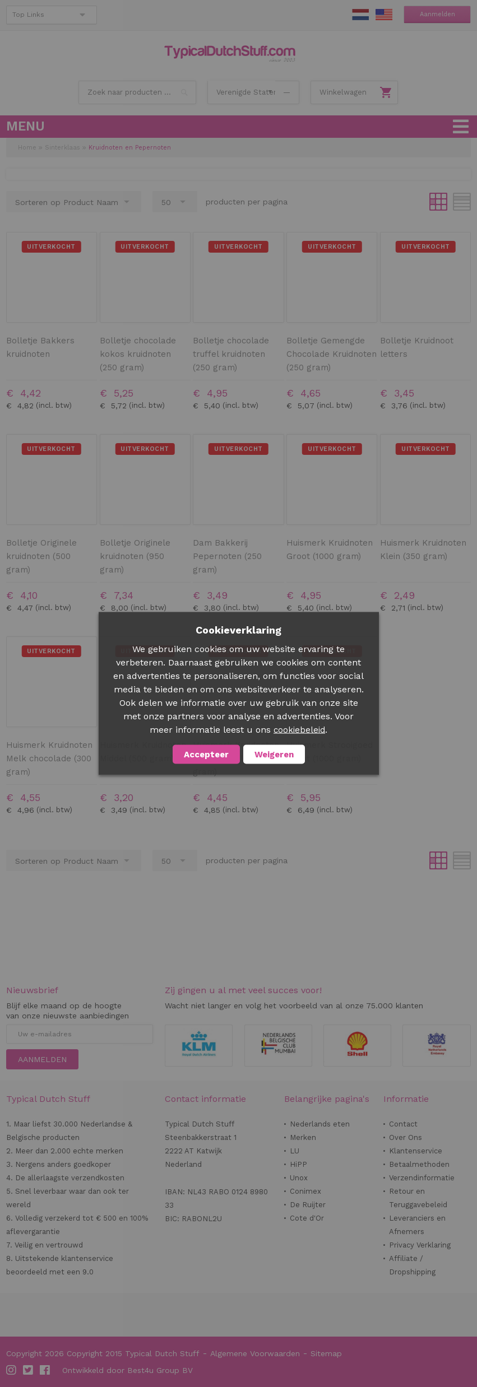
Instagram (11, 1370)
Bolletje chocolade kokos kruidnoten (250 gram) (138, 354)
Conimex (305, 1191)
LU (294, 1151)
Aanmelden (437, 14)
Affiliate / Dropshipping (412, 1265)
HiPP (298, 1164)
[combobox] (137, 92)
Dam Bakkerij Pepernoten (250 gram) (227, 556)
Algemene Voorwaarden (255, 1353)
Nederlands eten (320, 1124)
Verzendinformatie (422, 1178)
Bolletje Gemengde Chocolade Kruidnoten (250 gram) (331, 354)
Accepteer (206, 755)
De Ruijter (308, 1204)
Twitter (28, 1370)
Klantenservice (415, 1151)
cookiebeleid (299, 730)
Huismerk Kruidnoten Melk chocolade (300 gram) (49, 758)
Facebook (45, 1370)
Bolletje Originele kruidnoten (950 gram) (135, 556)
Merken (303, 1137)
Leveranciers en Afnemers (417, 1225)
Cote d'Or (307, 1218)
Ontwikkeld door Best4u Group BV (127, 1370)
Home (27, 147)
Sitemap (326, 1353)
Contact (403, 1124)
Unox (299, 1178)
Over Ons (405, 1137)
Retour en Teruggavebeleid (418, 1198)
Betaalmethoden (419, 1164)
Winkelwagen (343, 92)
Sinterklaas (62, 147)
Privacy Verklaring (420, 1245)
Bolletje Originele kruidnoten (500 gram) (41, 556)
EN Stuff (384, 14)
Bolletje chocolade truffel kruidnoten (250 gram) (231, 354)
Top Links (28, 14)
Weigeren (274, 755)
